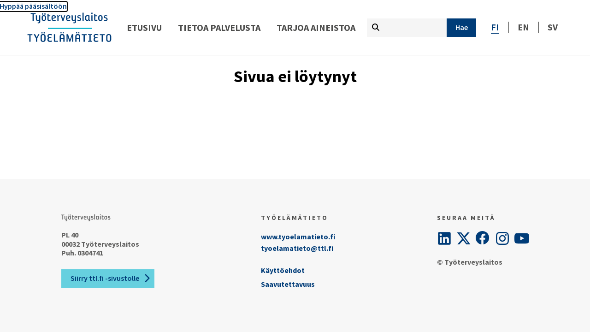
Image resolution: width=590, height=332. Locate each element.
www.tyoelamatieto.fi (298, 236)
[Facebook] (483, 238)
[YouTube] (521, 238)
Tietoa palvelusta (219, 27)
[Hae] (461, 27)
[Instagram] (502, 238)
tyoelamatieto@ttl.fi (297, 248)
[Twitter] (463, 238)
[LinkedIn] (444, 238)
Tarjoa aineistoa (316, 27)
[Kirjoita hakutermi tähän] (407, 27)
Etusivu (144, 27)
